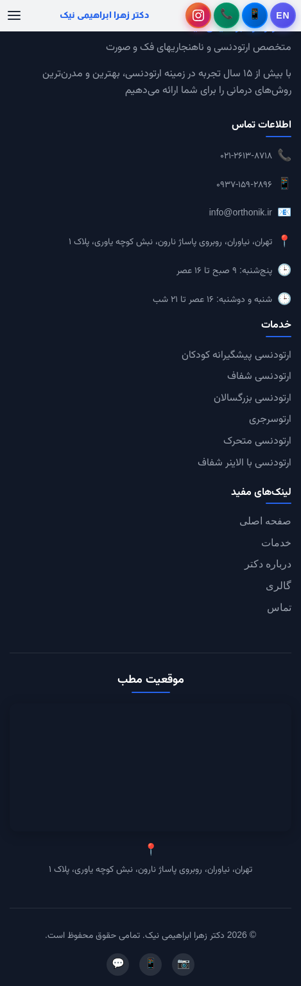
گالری (278, 585)
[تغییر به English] (283, 15)
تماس (279, 607)
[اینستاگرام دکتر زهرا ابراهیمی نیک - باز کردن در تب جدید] (198, 15)
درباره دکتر (268, 563)
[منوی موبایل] (14, 15)
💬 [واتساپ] (118, 965)
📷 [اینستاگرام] (183, 965)
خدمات (276, 542)
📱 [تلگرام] (150, 965)
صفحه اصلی (265, 520)
